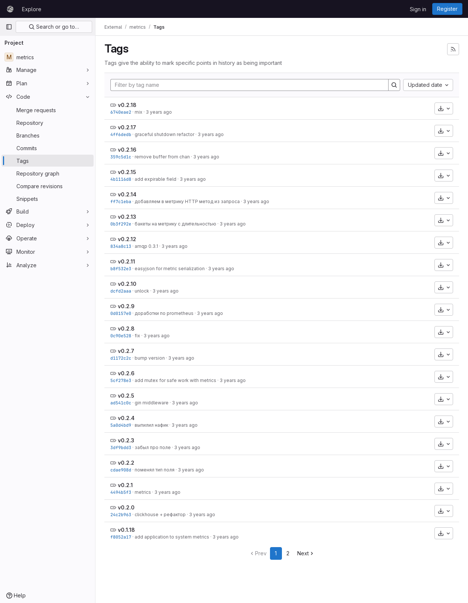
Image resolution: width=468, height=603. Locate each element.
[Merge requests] (47, 110)
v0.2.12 (127, 239)
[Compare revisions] (47, 186)
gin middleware (152, 402)
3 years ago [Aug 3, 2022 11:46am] (185, 425)
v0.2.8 (126, 328)
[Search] (394, 85)
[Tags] (47, 161)
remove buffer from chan (162, 157)
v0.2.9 (126, 306)
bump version (150, 358)
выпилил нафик (151, 425)
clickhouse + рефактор (160, 514)
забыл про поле (153, 447)
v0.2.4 (126, 418)
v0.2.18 (127, 105)
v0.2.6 (126, 373)
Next (306, 553)
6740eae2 (120, 112)
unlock (142, 291)
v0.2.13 (127, 217)
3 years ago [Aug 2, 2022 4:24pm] (167, 492)
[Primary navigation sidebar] (9, 27)
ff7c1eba (120, 201)
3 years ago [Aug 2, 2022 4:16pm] (202, 514)
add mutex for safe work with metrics (175, 380)
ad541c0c (120, 402)
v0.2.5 (126, 395)
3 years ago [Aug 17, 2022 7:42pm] (157, 335)
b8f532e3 (120, 268)
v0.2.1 (125, 485)
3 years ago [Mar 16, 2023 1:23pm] (233, 224)
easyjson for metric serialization (170, 268)
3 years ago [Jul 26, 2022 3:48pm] (226, 537)
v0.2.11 (126, 261)
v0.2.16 (127, 149)
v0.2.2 (126, 463)
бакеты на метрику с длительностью (175, 224)
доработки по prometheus (164, 313)
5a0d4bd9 (120, 425)
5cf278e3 (120, 380)
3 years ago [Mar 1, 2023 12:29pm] (174, 246)
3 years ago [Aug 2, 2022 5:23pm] (191, 470)
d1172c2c (120, 358)
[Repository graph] (47, 173)
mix (138, 112)
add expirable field (155, 179)
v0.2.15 (127, 172)
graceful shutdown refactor (164, 134)
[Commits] (47, 148)
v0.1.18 (126, 530)
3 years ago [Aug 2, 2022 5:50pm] (187, 447)
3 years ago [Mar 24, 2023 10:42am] (256, 201)
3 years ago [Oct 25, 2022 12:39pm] (210, 313)
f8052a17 (120, 537)
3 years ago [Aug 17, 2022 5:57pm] (233, 380)
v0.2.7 (126, 351)
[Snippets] (47, 199)
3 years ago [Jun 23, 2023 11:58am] (211, 134)
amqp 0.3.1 (146, 246)
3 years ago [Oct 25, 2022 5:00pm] (166, 291)
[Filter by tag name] (249, 85)
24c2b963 (120, 514)
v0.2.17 (127, 127)
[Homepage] (10, 9)
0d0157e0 (120, 313)
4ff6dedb (120, 134)
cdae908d (120, 470)
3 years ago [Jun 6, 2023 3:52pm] (193, 179)
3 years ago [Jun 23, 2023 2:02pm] (159, 112)
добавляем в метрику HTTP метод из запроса (187, 201)
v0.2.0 (126, 507)
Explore (31, 9)
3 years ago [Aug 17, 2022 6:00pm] (181, 358)
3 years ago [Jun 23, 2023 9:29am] (206, 157)
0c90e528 (120, 335)
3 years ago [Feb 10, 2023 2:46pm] (221, 268)
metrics (143, 492)
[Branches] (47, 135)
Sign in (418, 9)
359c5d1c (120, 157)
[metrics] (47, 57)
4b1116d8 (120, 179)
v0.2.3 (126, 440)
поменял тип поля (155, 470)
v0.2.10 (127, 284)
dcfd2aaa (120, 291)
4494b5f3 (120, 492)
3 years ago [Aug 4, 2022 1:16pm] (185, 402)
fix (137, 335)
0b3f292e (120, 224)
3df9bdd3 (120, 447)
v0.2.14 (127, 194)
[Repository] (47, 123)
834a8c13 (120, 246)
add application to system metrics (172, 537)
